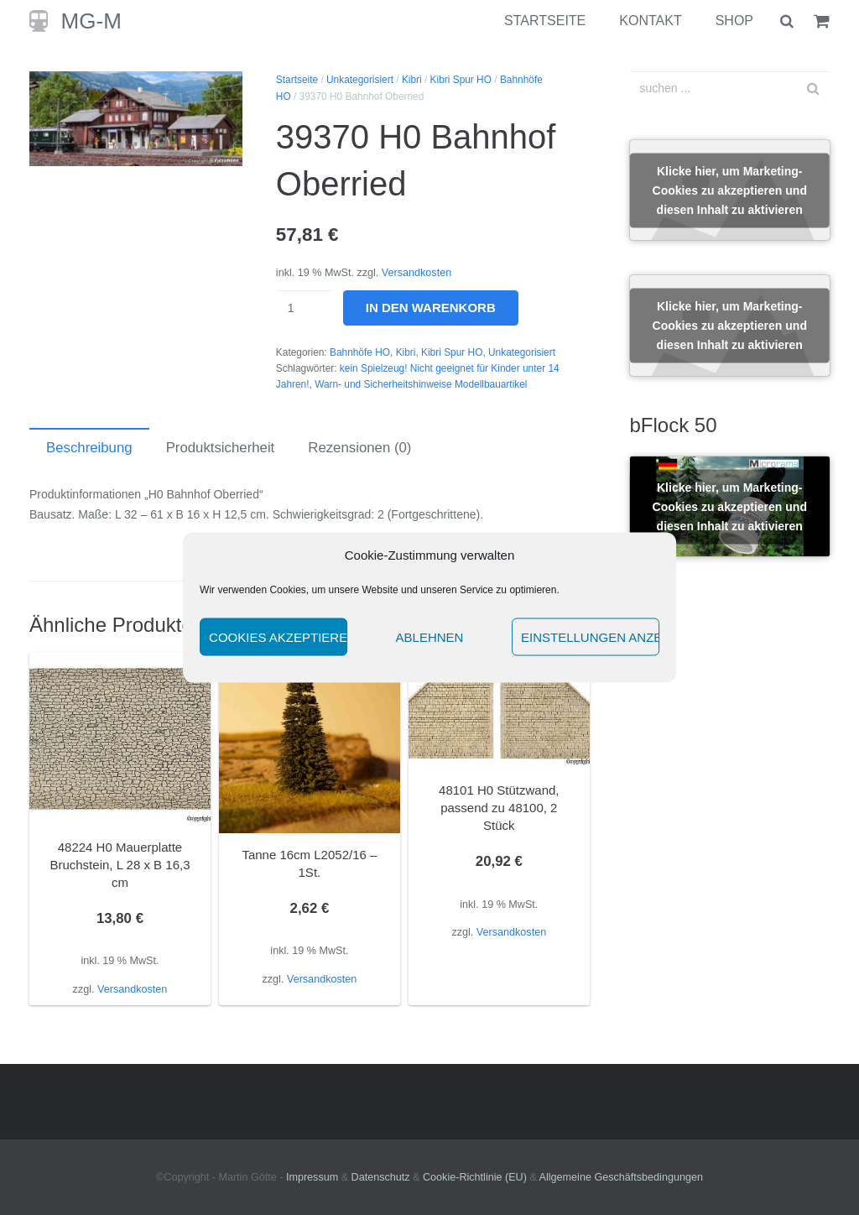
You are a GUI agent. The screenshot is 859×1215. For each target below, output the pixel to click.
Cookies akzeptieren (278, 636)
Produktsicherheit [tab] (220, 448)
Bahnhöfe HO (360, 352)
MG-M (91, 21)
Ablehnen (430, 636)
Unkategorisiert (359, 80)
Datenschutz (380, 1177)
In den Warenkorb (431, 307)
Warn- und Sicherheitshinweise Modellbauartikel (421, 384)
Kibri (412, 80)
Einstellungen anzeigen (590, 636)
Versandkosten (416, 273)
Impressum (312, 1177)
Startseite (297, 80)
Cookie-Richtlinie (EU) (475, 1177)
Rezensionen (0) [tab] (359, 448)
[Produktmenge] (304, 308)
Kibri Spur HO (461, 80)
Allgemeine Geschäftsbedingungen (621, 1177)
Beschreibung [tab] (89, 448)
